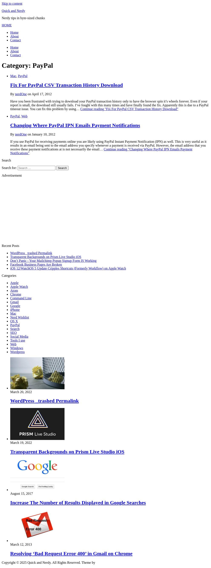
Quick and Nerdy (13, 11)
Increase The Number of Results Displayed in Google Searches (78, 502)
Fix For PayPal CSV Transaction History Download (66, 85)
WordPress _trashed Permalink (31, 253)
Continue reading (129, 109)
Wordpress (17, 352)
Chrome (15, 294)
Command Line (21, 298)
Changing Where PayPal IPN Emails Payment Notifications (75, 125)
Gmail (14, 302)
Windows (16, 348)
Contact (15, 40)
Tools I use (17, 340)
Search (15, 329)
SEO (13, 332)
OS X (14, 321)
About (14, 36)
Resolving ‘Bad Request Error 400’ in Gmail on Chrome (71, 553)
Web (24, 116)
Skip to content (12, 3)
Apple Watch (19, 286)
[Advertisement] (105, 211)
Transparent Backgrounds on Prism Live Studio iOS (45, 257)
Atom (14, 290)
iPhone (15, 309)
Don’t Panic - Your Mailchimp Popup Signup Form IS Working (53, 260)
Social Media (19, 336)
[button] (7, 25)
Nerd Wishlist (19, 317)
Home (14, 32)
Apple (14, 283)
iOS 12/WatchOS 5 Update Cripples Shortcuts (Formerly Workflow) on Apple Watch (68, 268)
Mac (13, 76)
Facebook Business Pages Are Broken (36, 264)
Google (15, 306)
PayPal (22, 76)
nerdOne (21, 94)
